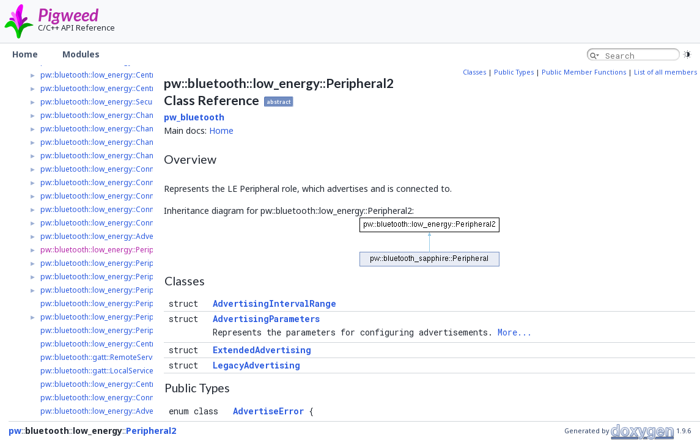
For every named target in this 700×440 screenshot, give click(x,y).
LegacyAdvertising (256, 365)
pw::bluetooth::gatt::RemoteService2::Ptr (110, 357)
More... (515, 332)
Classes (474, 72)
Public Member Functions (584, 72)
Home (221, 130)
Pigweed (68, 14)
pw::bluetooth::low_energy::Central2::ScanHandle (125, 88)
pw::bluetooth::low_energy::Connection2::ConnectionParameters (152, 182)
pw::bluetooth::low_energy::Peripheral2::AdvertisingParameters (150, 317)
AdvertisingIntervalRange (274, 303)
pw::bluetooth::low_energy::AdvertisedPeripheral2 (127, 236)
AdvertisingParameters (266, 318)
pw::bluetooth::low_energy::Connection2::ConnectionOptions (146, 209)
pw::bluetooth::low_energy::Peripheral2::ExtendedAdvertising (146, 290)
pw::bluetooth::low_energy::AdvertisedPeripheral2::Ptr (134, 411)
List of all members (665, 72)
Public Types (514, 72)
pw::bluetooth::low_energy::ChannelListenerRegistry (130, 142)
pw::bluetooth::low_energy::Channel (102, 115)
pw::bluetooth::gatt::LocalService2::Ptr (105, 370)
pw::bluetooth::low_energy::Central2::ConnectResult (129, 344)
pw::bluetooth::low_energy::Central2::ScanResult (123, 75)
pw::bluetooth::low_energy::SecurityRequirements (126, 102)
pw (15, 430)
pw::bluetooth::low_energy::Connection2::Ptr (116, 397)
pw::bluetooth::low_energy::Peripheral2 (108, 249)
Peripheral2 (151, 430)
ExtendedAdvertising (262, 350)
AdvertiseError (268, 411)
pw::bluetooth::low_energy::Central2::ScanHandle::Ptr (131, 384)
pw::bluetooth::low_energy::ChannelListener (116, 128)
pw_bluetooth (194, 117)
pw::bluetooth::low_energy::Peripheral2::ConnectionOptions (144, 330)
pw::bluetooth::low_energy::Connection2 (110, 169)
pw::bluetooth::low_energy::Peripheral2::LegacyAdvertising (142, 276)
